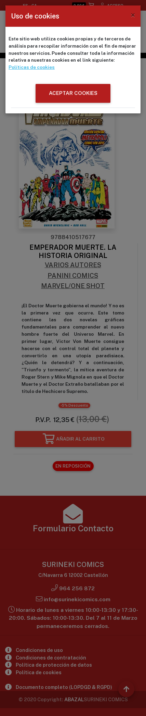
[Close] (133, 15)
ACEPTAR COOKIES (73, 93)
